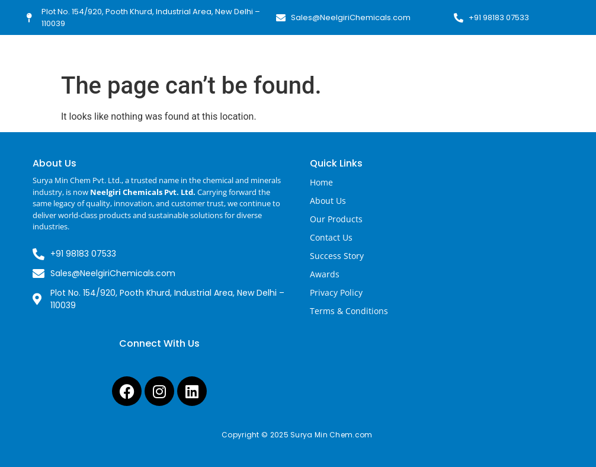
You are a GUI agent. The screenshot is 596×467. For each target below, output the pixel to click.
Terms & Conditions (349, 310)
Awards (324, 274)
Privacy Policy (336, 292)
